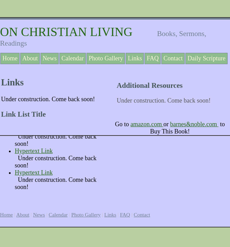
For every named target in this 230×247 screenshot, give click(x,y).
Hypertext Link (34, 151)
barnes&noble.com (194, 124)
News (50, 58)
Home (10, 58)
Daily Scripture (206, 58)
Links (135, 58)
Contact (173, 58)
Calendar (72, 58)
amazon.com (146, 124)
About (30, 58)
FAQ (153, 58)
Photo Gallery (106, 58)
